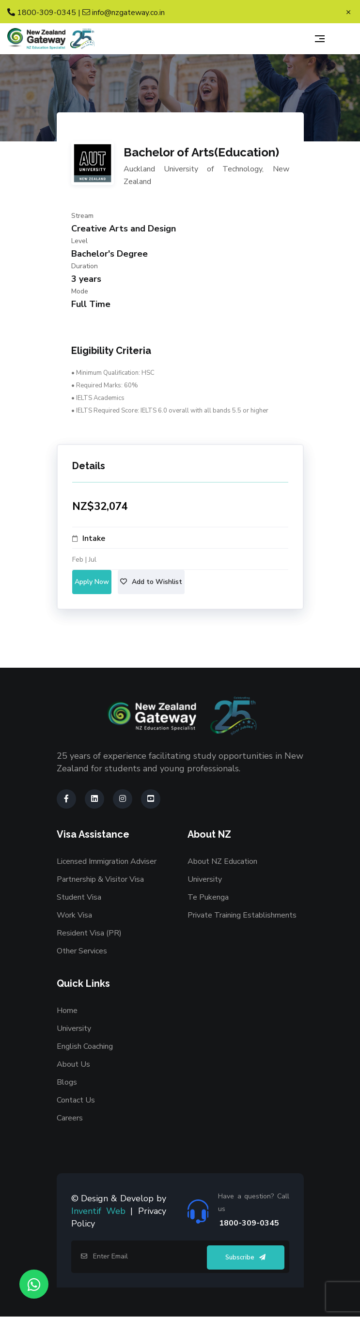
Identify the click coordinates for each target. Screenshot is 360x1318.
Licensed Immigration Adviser (107, 861)
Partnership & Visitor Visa (100, 879)
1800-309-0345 (41, 12)
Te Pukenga (208, 897)
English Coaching (85, 1046)
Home (67, 1010)
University (205, 879)
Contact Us (76, 1100)
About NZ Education (222, 861)
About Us (73, 1064)
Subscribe (245, 1257)
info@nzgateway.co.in (123, 12)
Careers (70, 1118)
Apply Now (92, 581)
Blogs (67, 1082)
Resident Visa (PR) (89, 933)
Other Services (82, 951)
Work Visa (74, 915)
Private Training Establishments (242, 915)
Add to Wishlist (151, 581)
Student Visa (79, 897)
